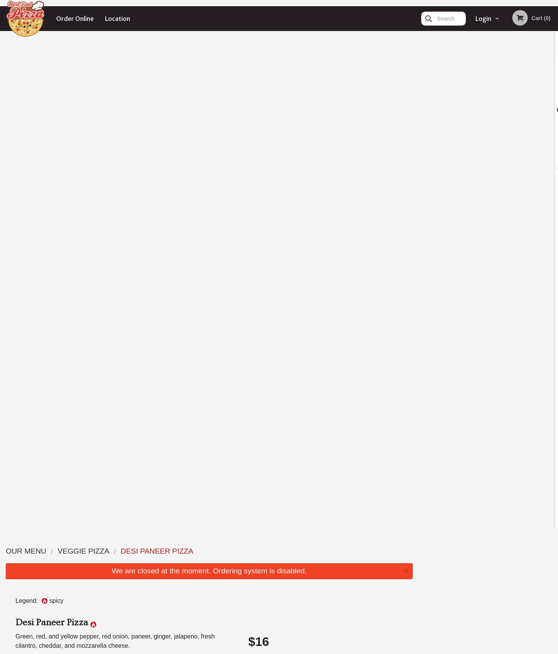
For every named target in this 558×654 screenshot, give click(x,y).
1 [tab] (459, 160)
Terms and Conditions (341, 570)
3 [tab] (483, 160)
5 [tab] (506, 160)
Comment (325, 234)
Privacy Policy (332, 579)
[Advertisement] (209, 497)
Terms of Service (292, 649)
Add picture (31, 169)
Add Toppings (322, 382)
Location (117, 18)
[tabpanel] (488, 110)
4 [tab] (494, 160)
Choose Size (325, 174)
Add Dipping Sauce (322, 411)
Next (552, 110)
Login (483, 18)
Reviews (326, 560)
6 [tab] (518, 160)
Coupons (327, 551)
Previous (425, 110)
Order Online (75, 18)
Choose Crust (325, 203)
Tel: (402, 570)
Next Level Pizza (118, 540)
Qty (272, 265)
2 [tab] (471, 160)
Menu (259, 551)
